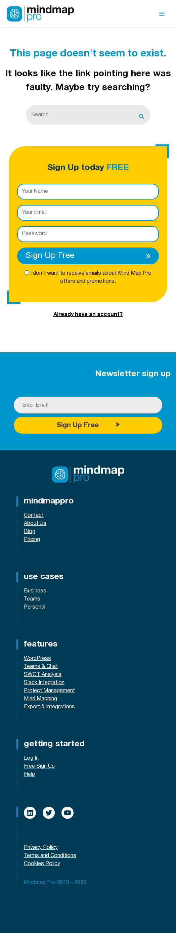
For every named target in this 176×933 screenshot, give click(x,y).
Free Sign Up (39, 766)
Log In (31, 758)
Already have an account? (88, 314)
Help (29, 774)
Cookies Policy (42, 863)
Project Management (49, 690)
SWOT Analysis (42, 674)
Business (35, 591)
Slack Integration (44, 682)
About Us (35, 523)
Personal (34, 607)
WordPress (37, 658)
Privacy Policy (41, 847)
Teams (32, 599)
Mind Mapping (40, 699)
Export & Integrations (49, 707)
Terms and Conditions (50, 855)
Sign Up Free (90, 256)
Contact (34, 515)
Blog (29, 531)
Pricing (32, 539)
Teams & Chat (41, 666)
